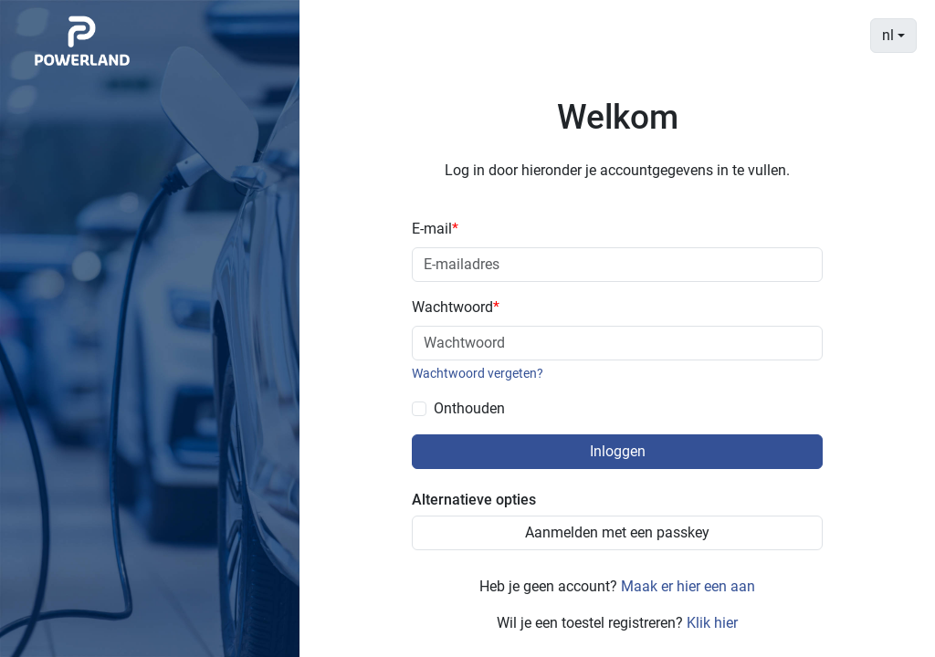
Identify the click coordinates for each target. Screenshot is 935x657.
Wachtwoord (455, 307)
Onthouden (469, 408)
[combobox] (893, 35)
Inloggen (618, 451)
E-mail (435, 228)
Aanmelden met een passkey (617, 532)
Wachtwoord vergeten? (477, 373)
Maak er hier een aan (688, 586)
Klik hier (712, 622)
